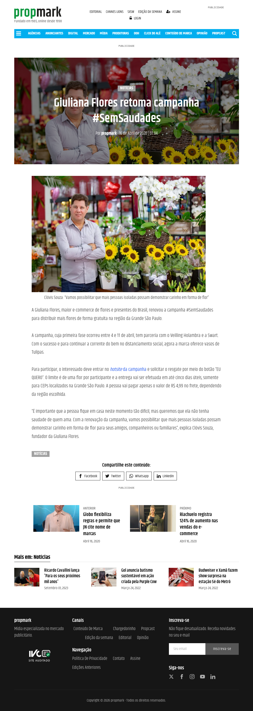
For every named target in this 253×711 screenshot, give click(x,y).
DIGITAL (73, 33)
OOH (136, 33)
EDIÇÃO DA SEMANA (150, 12)
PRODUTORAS (120, 33)
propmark (106, 133)
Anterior (89, 508)
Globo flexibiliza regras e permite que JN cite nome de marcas (101, 524)
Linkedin (165, 476)
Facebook (88, 476)
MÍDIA (104, 33)
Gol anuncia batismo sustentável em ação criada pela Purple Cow (139, 576)
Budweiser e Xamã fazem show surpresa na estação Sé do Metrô (218, 576)
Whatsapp (139, 476)
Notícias (126, 88)
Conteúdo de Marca (88, 629)
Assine (135, 659)
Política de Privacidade (89, 659)
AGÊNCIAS (34, 33)
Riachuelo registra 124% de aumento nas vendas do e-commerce (199, 524)
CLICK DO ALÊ (152, 33)
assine (173, 12)
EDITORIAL (96, 12)
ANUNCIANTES (54, 33)
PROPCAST (218, 33)
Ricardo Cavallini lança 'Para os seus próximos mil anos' (62, 576)
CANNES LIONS (115, 12)
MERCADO (89, 33)
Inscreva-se (222, 649)
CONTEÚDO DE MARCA (178, 33)
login (135, 18)
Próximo (185, 508)
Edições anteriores (86, 667)
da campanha (128, 369)
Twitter (113, 476)
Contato (119, 659)
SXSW (131, 12)
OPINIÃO (202, 33)
